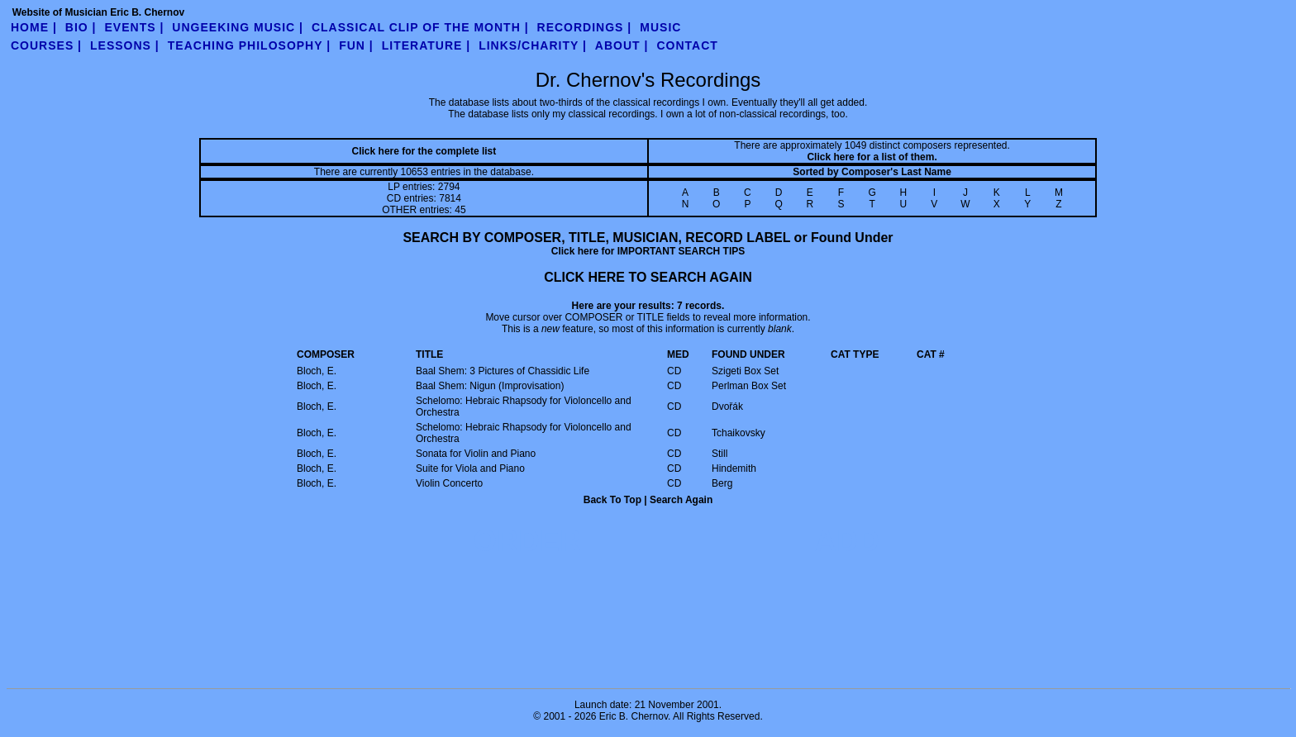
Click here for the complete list (424, 151)
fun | (356, 45)
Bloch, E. (316, 371)
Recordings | (584, 27)
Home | (34, 27)
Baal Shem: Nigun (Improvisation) (490, 386)
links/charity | (533, 45)
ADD (847, 541)
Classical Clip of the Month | (420, 27)
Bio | (81, 27)
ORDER (527, 541)
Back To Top (612, 500)
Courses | (46, 45)
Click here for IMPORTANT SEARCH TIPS (648, 251)
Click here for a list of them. (871, 157)
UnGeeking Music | (237, 27)
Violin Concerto (449, 483)
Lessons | (125, 45)
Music (660, 27)
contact (686, 45)
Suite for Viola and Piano (470, 468)
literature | (426, 45)
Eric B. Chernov (633, 716)
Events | (134, 27)
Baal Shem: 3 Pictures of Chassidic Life (502, 371)
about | (622, 45)
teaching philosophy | (249, 45)
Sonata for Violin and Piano (476, 453)
